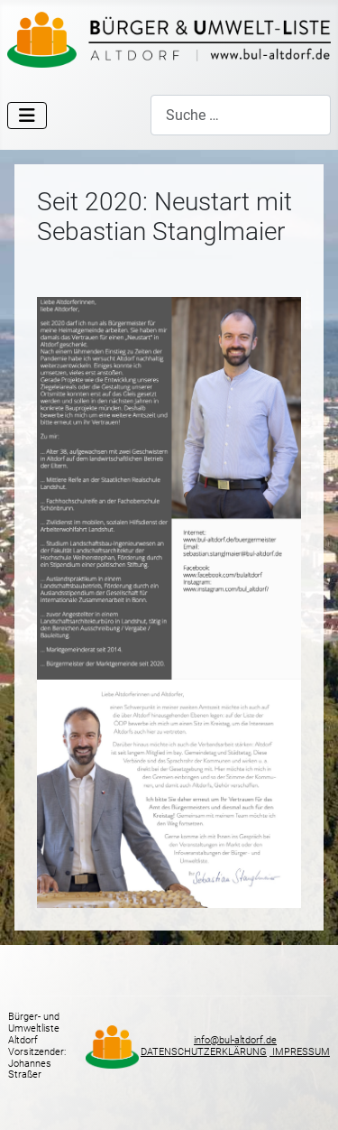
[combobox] (241, 115)
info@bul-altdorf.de (235, 1040)
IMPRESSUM (299, 1052)
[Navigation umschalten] (27, 115)
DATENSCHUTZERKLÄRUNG (204, 1052)
